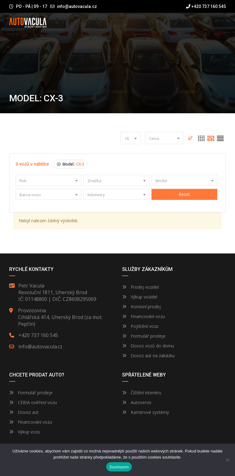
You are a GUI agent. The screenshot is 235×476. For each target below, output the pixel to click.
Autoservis (136, 402)
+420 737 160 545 (206, 6)
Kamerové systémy (145, 412)
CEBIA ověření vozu (37, 402)
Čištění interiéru (141, 392)
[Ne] (227, 460)
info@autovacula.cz (77, 6)
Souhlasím (119, 467)
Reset (184, 194)
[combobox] (130, 138)
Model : (70, 164)
